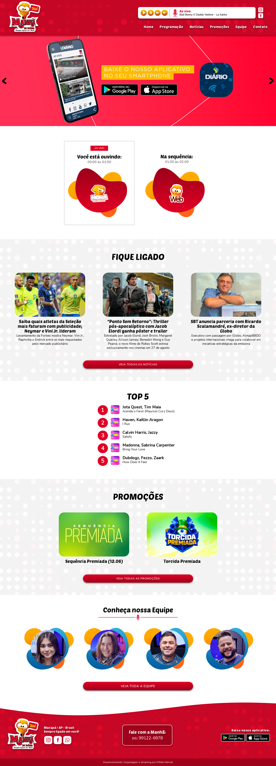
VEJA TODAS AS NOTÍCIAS (138, 364)
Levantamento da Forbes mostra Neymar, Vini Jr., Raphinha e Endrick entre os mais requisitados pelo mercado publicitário (50, 330)
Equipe (241, 27)
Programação (171, 27)
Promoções (219, 27)
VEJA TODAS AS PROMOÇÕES (138, 578)
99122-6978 (147, 735)
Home (148, 27)
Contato (260, 27)
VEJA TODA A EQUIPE (138, 686)
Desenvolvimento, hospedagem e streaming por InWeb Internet (138, 762)
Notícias (196, 27)
